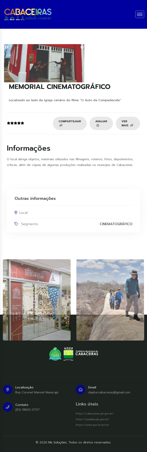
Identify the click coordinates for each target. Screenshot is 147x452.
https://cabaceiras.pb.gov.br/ (95, 414)
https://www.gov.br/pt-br (92, 425)
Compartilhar (70, 123)
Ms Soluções (57, 442)
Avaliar (101, 123)
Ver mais (127, 124)
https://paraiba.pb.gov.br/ (92, 419)
